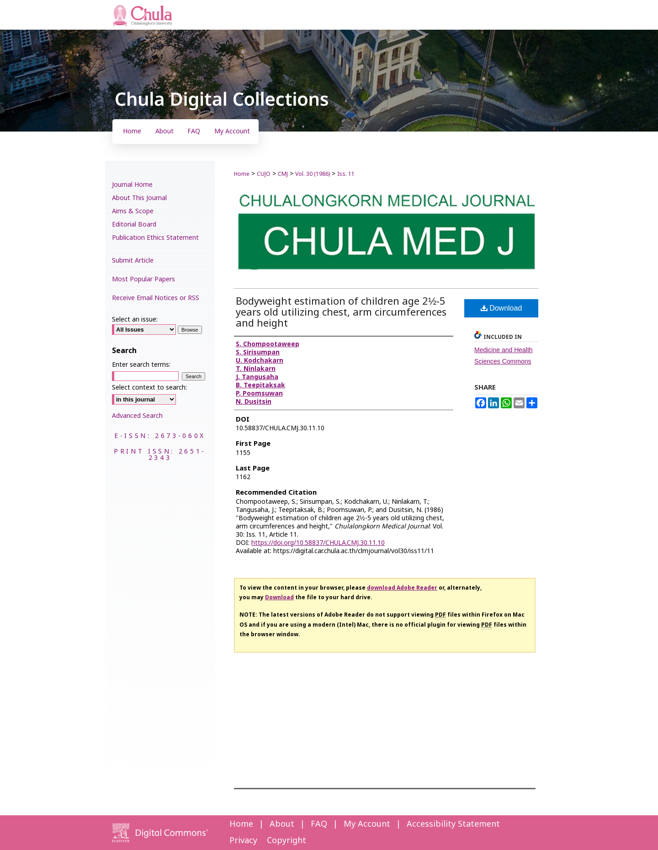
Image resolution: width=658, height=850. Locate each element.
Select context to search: (149, 387)
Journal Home (132, 185)
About (282, 824)
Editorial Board (134, 224)
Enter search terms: (141, 365)
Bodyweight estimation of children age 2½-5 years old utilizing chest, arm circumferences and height (341, 312)
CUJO (264, 174)
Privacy (243, 840)
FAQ (319, 824)
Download (501, 308)
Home (241, 174)
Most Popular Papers (143, 279)
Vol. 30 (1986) (312, 174)
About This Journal (139, 198)
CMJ (283, 174)
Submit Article (133, 260)
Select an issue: (135, 319)
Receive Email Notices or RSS (155, 298)
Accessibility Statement (453, 824)
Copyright (286, 840)
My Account (367, 824)
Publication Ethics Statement (155, 238)
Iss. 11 (346, 174)
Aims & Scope (133, 211)
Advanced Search (137, 416)
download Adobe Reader (402, 588)
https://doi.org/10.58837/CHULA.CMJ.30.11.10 (318, 543)
